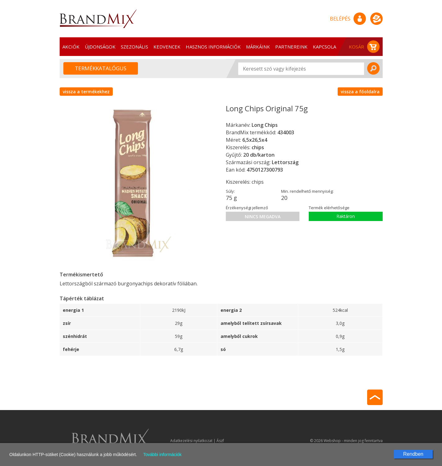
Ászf (220, 440)
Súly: (230, 191)
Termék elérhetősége (329, 207)
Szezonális (134, 47)
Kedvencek (166, 47)
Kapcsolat (326, 47)
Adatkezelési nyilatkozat (191, 440)
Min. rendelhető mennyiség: (307, 191)
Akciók (71, 47)
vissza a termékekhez (86, 92)
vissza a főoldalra (360, 92)
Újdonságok (100, 47)
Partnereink (291, 47)
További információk (162, 454)
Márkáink (258, 47)
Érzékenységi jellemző (247, 207)
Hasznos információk (213, 47)
